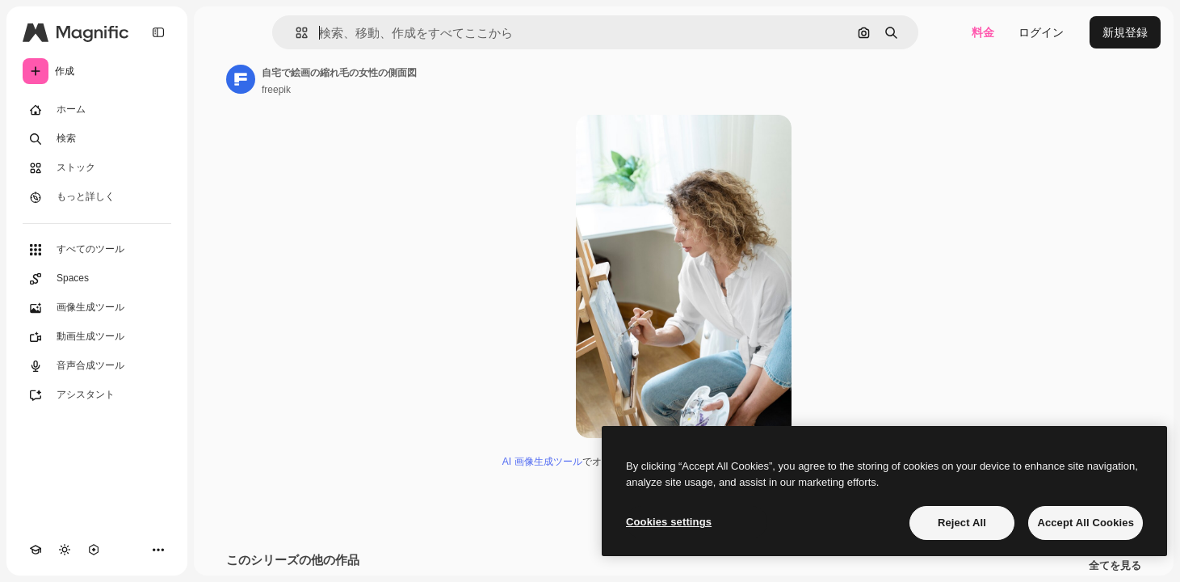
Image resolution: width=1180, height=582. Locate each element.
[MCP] (94, 550)
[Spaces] (97, 279)
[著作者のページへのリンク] (240, 79)
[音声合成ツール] (97, 366)
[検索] (97, 139)
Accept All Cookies (1085, 523)
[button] (295, 33)
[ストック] (97, 168)
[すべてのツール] (97, 250)
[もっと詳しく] (97, 197)
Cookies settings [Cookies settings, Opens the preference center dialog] (669, 522)
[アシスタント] (97, 395)
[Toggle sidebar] (158, 32)
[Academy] (35, 550)
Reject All (962, 523)
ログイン (1041, 32)
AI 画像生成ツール (542, 461)
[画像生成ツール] (97, 308)
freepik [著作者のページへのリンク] (276, 89)
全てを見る (1115, 565)
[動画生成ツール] (97, 337)
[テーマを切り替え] (65, 550)
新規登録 (1125, 32)
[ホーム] (97, 110)
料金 (983, 32)
